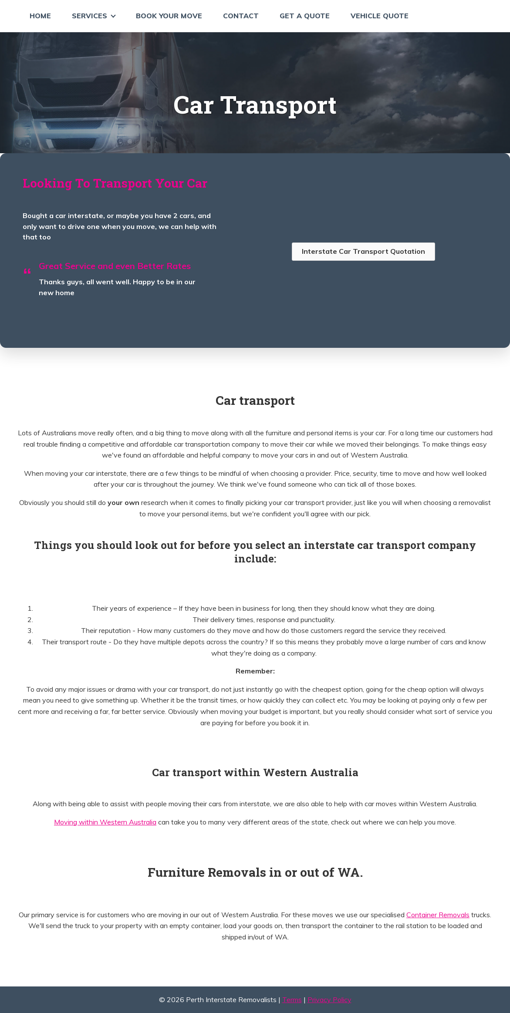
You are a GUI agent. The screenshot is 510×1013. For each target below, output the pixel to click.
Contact (241, 15)
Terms (292, 999)
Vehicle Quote (380, 15)
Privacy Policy (329, 999)
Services (89, 15)
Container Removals (437, 914)
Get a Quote (305, 15)
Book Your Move (169, 15)
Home (40, 15)
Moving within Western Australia (105, 822)
